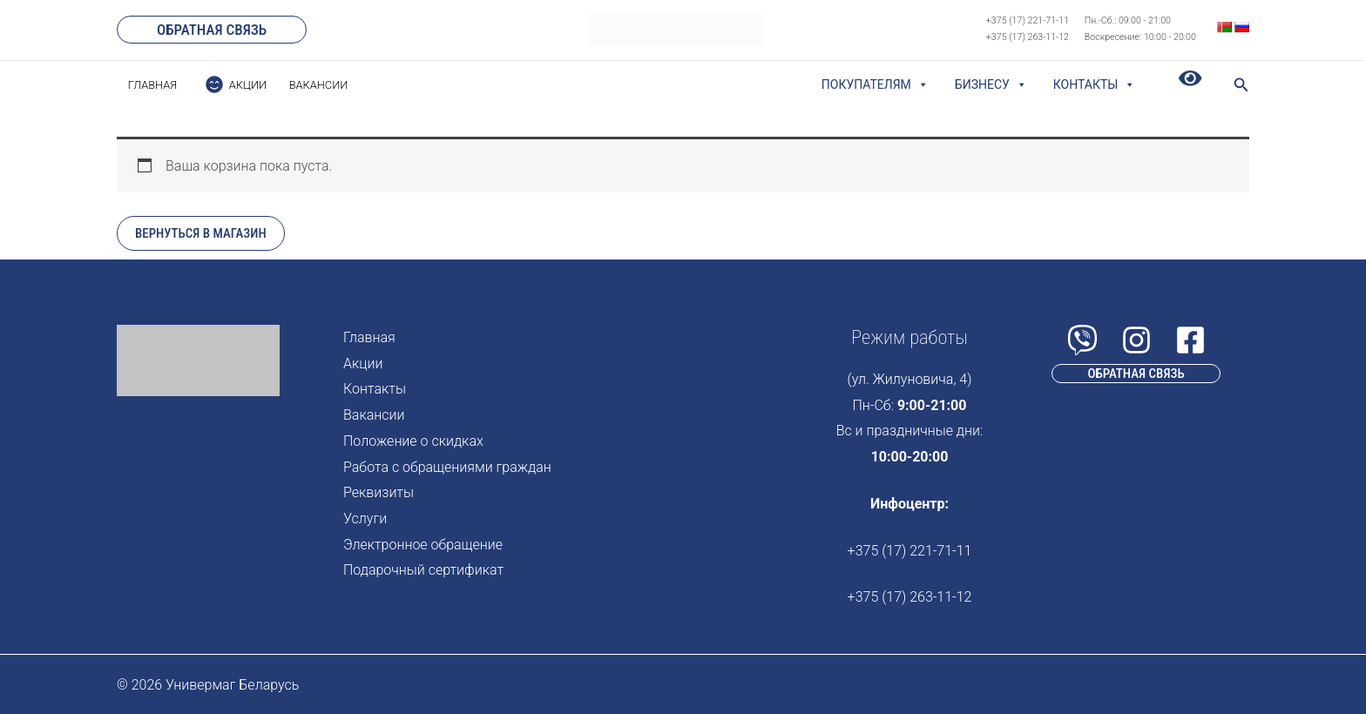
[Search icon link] (1241, 86)
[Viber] (1082, 340)
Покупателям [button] (875, 84)
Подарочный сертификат (423, 570)
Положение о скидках (413, 441)
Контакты (1094, 84)
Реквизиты (378, 492)
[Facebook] (1190, 340)
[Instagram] (1136, 340)
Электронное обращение (423, 544)
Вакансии (373, 415)
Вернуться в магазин (201, 233)
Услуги (365, 518)
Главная (369, 337)
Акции (362, 363)
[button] (212, 30)
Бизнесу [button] (991, 84)
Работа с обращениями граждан (447, 467)
